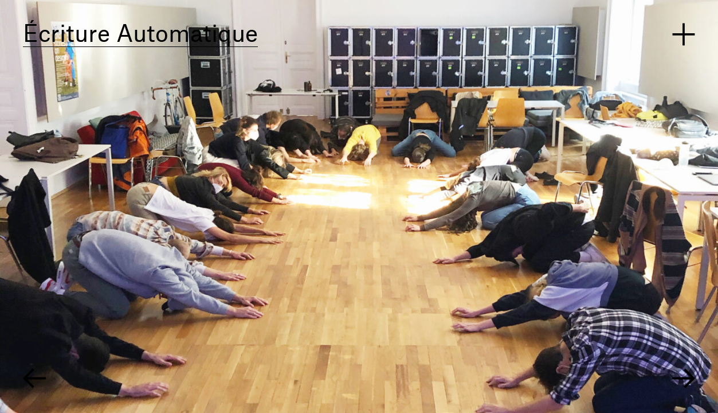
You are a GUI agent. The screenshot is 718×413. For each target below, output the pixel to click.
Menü (683, 34)
